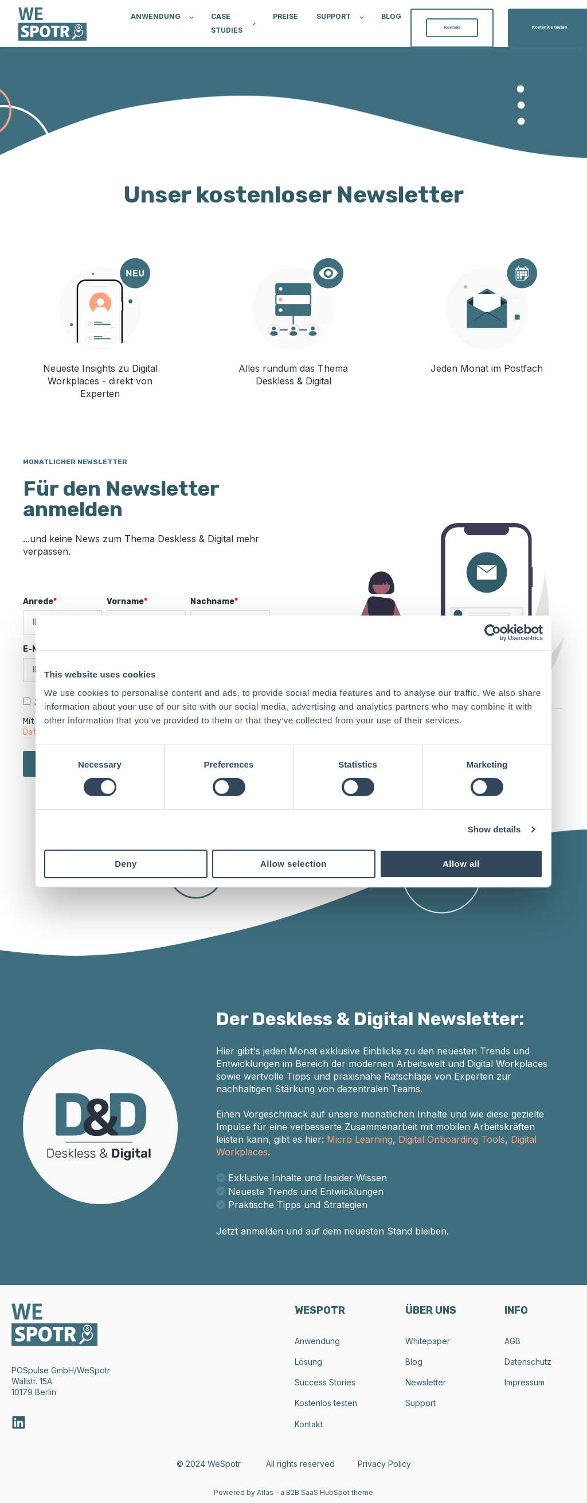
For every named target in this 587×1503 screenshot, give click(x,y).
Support (420, 1403)
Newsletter (425, 1382)
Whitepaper (427, 1341)
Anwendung (317, 1341)
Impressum (524, 1382)
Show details (494, 829)
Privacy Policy (384, 1464)
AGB (512, 1341)
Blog (413, 1361)
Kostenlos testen (326, 1403)
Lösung (308, 1361)
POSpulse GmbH (42, 1370)
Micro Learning (360, 1139)
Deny (125, 864)
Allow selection (293, 864)
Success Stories (325, 1382)
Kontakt (309, 1424)
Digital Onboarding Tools (451, 1139)
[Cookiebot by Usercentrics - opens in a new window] (493, 632)
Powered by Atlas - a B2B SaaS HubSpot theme (293, 1492)
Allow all (461, 864)
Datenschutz (527, 1361)
